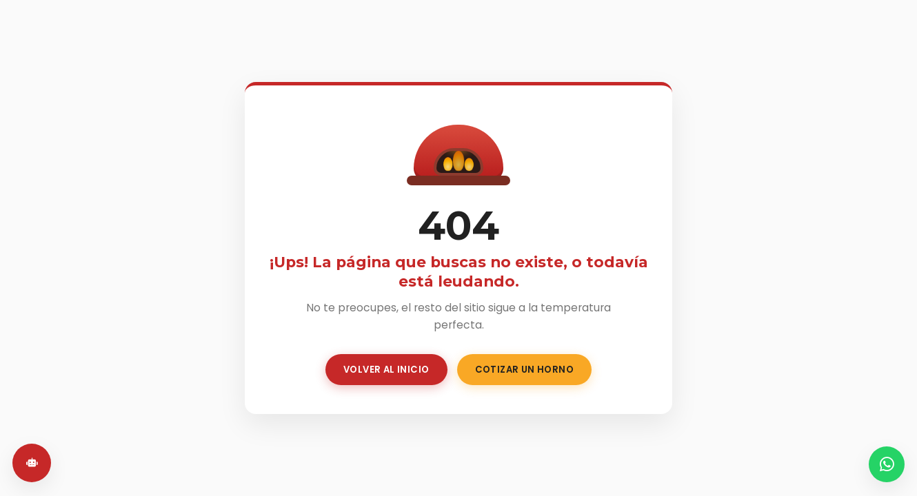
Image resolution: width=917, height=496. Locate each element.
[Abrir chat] (31, 463)
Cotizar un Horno (524, 369)
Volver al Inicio (386, 369)
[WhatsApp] (887, 464)
